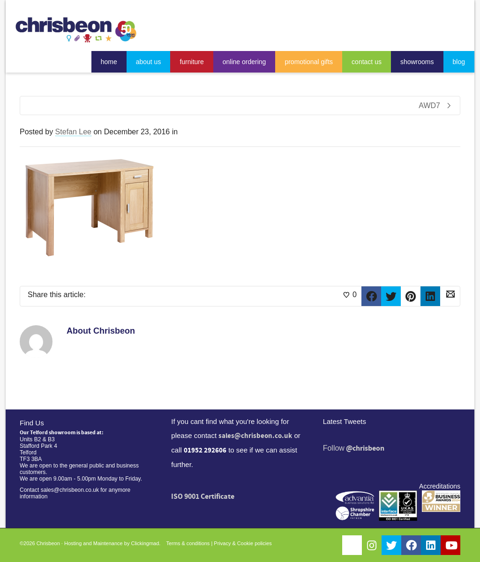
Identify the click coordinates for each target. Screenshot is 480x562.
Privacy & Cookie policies (243, 543)
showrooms (417, 62)
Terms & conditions (188, 543)
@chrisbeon (365, 448)
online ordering (244, 62)
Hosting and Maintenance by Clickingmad (111, 543)
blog (459, 62)
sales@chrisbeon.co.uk (255, 436)
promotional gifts (309, 62)
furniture (191, 62)
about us (148, 62)
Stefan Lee (73, 132)
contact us (367, 62)
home (109, 62)
